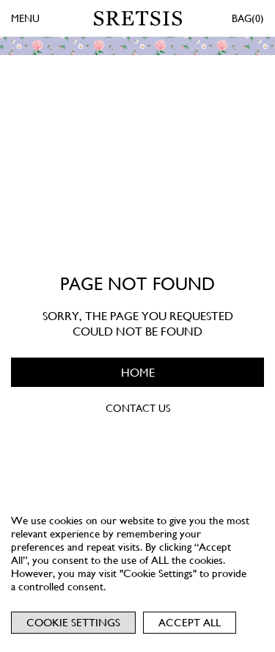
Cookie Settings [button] (73, 623)
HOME (138, 373)
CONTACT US (138, 408)
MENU (25, 18)
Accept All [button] (189, 623)
